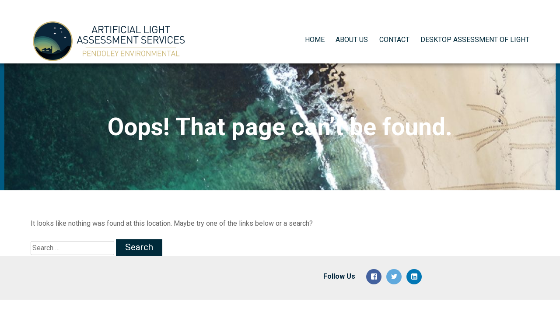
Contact (394, 31)
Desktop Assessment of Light (474, 31)
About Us (352, 31)
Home (315, 31)
